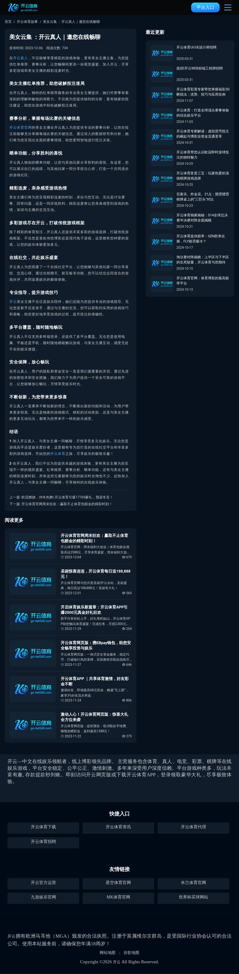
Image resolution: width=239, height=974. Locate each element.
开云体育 (57, 454)
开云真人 (20, 58)
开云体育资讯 (118, 828)
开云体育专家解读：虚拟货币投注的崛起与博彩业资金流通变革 (202, 134)
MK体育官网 (118, 898)
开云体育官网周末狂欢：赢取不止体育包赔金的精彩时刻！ (66, 504)
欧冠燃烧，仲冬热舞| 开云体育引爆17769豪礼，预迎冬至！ (67, 497)
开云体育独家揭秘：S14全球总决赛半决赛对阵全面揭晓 (202, 218)
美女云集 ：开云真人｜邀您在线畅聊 (71, 22)
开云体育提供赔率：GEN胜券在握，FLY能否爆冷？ (200, 239)
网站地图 (106, 953)
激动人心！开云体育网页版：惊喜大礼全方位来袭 (94, 717)
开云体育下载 (43, 828)
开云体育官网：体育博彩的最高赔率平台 (202, 281)
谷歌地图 (133, 953)
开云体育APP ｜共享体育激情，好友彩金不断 (95, 681)
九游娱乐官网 (43, 898)
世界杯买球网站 (193, 898)
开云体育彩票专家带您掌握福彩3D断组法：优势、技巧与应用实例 (202, 92)
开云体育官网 (20, 127)
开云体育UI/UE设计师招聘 (196, 47)
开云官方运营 (43, 884)
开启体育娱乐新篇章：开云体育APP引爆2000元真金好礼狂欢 (94, 610)
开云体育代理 (193, 828)
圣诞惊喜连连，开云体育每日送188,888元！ (96, 574)
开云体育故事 (27, 22)
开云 (13, 302)
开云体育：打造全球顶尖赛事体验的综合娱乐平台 (202, 113)
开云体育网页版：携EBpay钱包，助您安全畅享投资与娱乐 (96, 645)
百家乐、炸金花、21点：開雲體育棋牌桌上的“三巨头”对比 (202, 197)
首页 (8, 22)
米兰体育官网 (193, 884)
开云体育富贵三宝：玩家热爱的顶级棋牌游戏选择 (202, 176)
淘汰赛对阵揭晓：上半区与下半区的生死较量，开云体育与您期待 (202, 260)
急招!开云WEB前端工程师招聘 (199, 68)
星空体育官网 (118, 884)
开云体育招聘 (43, 843)
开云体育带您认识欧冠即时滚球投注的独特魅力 (202, 155)
